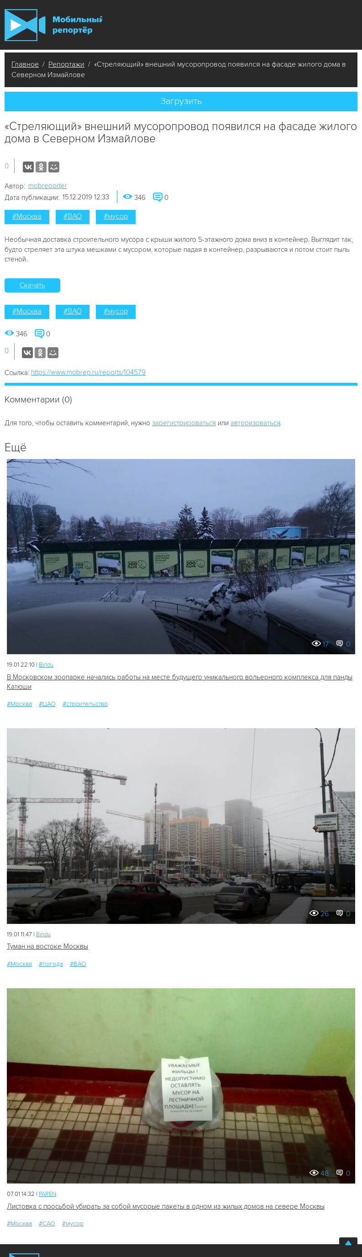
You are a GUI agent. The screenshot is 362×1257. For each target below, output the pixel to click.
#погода (51, 964)
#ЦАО (47, 704)
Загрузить (181, 101)
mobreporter (47, 186)
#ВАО (72, 216)
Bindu (46, 664)
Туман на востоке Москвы (47, 946)
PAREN (47, 1194)
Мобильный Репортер (53, 25)
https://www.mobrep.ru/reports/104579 (88, 372)
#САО (47, 1223)
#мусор (116, 216)
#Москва (27, 216)
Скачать (32, 285)
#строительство (85, 704)
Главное (25, 64)
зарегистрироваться (184, 423)
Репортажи (66, 64)
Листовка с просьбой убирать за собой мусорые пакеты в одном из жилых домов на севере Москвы (166, 1206)
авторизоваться (255, 423)
